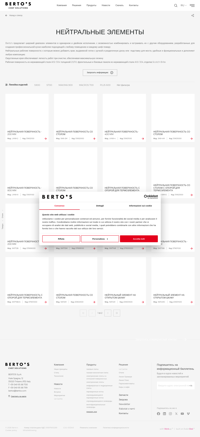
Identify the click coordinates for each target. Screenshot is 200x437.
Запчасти (123, 395)
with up (166, 429)
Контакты (133, 5)
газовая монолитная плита (97, 373)
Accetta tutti (139, 239)
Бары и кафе (124, 387)
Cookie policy (11, 430)
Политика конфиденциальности (116, 427)
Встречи (57, 392)
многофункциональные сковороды (95, 405)
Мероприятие (59, 395)
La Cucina (58, 399)
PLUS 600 (105, 85)
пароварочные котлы (95, 392)
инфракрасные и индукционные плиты (99, 386)
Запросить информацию (100, 72)
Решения (76, 5)
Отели (2, 215)
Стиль (56, 373)
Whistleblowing (29, 430)
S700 (49, 85)
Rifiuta (61, 239)
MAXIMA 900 (66, 85)
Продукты (91, 5)
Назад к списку (13, 15)
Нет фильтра (123, 85)
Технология (58, 376)
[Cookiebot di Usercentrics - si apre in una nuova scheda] (146, 197)
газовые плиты (92, 369)
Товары (2, 226)
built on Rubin (185, 429)
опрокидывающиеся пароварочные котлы (95, 396)
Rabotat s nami (127, 408)
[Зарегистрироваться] (190, 386)
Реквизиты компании (88, 427)
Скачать (120, 5)
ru (182, 5)
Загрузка (123, 399)
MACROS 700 (86, 85)
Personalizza (100, 239)
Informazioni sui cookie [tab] (140, 206)
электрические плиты (95, 382)
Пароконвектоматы (126, 383)
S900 (37, 85)
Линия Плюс (124, 380)
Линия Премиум (125, 377)
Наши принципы (60, 369)
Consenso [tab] (59, 206)
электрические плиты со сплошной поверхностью (96, 377)
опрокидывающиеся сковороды (99, 401)
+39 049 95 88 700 (19, 384)
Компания (62, 5)
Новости (106, 5)
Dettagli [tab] (100, 206)
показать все (91, 412)
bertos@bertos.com (17, 391)
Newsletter (124, 404)
